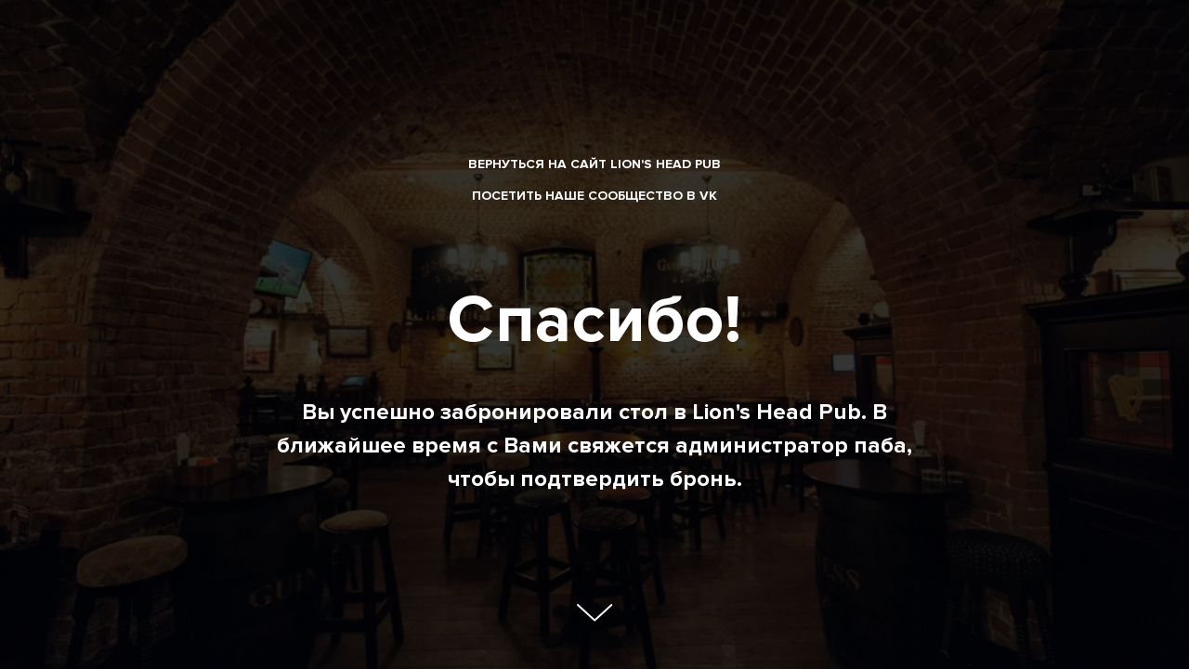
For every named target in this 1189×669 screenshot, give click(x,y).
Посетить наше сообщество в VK (594, 195)
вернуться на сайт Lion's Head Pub (594, 164)
